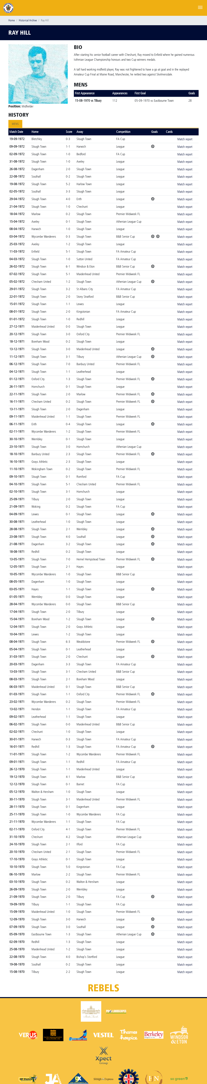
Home (11, 20)
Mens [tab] (15, 124)
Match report (184, 139)
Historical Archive (28, 20)
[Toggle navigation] (200, 7)
